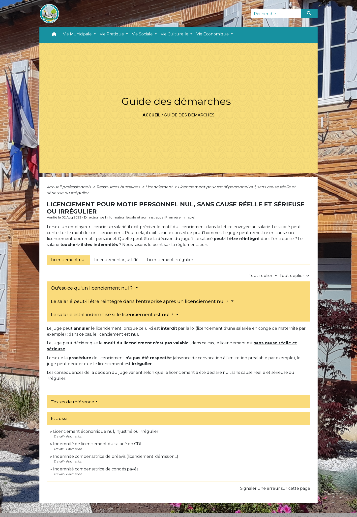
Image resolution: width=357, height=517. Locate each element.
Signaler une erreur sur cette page (275, 488)
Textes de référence (72, 401)
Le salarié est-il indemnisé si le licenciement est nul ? (113, 314)
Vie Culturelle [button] (175, 34)
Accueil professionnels (69, 187)
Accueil (152, 115)
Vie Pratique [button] (112, 34)
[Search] (276, 13)
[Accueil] (49, 13)
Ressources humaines (118, 187)
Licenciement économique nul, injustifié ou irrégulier (105, 431)
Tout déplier (294, 275)
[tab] (68, 260)
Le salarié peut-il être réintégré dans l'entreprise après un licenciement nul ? (140, 301)
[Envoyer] (309, 13)
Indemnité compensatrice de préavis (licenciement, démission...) (115, 456)
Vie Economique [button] (213, 34)
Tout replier (264, 275)
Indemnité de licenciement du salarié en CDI (97, 443)
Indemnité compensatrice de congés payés (95, 469)
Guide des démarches (189, 115)
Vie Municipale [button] (78, 34)
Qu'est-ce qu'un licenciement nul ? (92, 288)
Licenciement (159, 187)
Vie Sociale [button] (143, 34)
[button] (54, 35)
